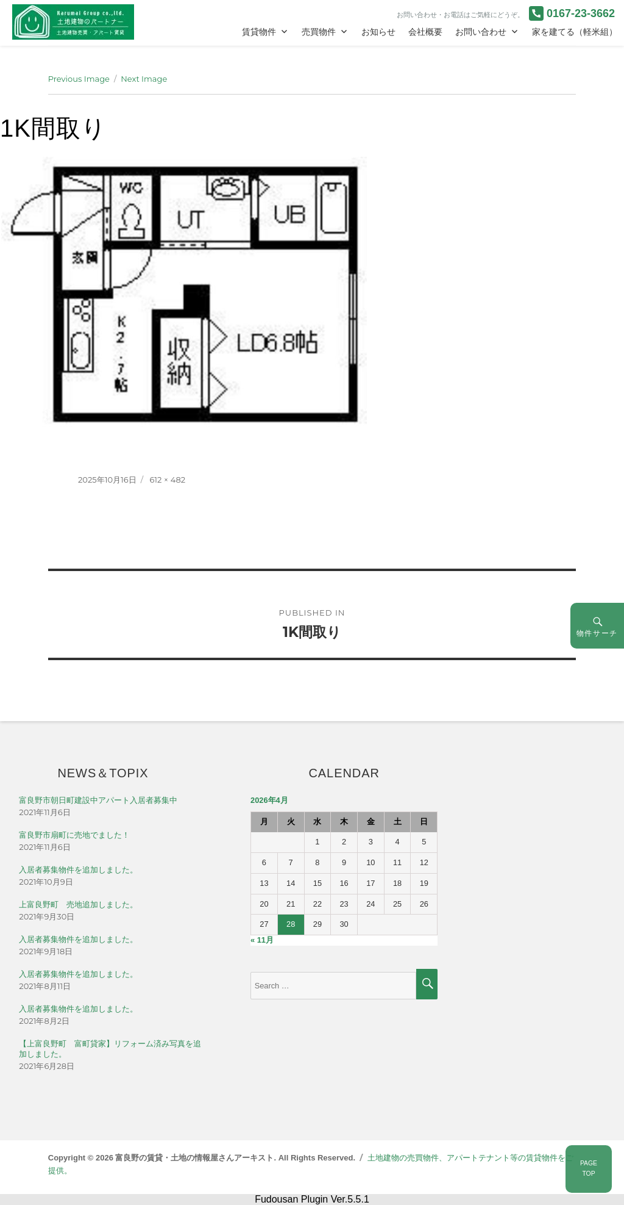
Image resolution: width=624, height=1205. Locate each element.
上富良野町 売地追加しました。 (78, 904)
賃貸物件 (259, 31)
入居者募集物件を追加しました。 (78, 869)
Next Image (144, 79)
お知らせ (378, 31)
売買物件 (319, 31)
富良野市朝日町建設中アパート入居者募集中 (98, 800)
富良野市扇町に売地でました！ (74, 835)
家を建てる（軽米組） (574, 31)
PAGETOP (588, 1168)
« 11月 (262, 939)
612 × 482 (167, 479)
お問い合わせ (480, 31)
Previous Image (79, 79)
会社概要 (425, 31)
